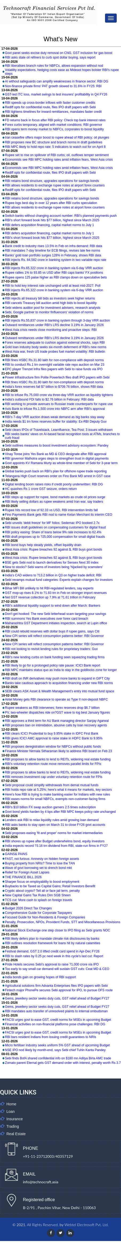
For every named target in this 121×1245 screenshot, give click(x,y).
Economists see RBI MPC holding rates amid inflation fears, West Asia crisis (59, 159)
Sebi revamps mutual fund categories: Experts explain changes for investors (59, 580)
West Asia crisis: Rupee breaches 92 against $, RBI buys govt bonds (53, 549)
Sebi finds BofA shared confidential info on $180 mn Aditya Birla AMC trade (58, 1058)
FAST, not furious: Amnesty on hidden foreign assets (42, 859)
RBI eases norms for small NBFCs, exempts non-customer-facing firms (55, 799)
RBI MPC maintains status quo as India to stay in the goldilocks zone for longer (61, 670)
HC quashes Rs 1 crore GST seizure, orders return (41, 489)
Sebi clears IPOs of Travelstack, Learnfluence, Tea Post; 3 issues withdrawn (59, 430)
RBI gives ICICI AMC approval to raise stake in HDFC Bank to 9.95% (54, 738)
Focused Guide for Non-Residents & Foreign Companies (45, 917)
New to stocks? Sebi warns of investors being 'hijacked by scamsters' (54, 567)
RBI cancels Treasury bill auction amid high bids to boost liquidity (51, 303)
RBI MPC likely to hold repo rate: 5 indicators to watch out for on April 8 (55, 147)
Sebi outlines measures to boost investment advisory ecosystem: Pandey (56, 445)
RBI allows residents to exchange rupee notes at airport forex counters (55, 185)
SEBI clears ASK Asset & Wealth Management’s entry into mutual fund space (59, 691)
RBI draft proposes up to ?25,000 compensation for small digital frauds (55, 537)
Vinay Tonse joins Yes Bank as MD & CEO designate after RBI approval (55, 454)
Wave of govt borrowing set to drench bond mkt (38, 868)
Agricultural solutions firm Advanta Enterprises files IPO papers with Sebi (56, 986)
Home (11, 1104)
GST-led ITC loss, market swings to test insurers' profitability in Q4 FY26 (56, 94)
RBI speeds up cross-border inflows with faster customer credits (50, 103)
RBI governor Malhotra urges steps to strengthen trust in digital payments (57, 458)
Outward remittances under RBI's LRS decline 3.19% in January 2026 (54, 325)
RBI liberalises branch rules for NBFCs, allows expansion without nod (54, 66)
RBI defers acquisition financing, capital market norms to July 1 (49, 225)
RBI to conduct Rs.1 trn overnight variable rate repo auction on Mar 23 (54, 365)
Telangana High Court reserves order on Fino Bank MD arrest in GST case (58, 476)
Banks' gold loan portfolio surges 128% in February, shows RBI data (53, 255)
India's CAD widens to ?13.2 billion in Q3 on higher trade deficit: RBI (53, 575)
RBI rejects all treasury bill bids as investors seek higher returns (50, 298)
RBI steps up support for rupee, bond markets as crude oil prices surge (55, 497)
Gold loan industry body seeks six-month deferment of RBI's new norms (55, 347)
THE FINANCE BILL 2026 (23, 877)
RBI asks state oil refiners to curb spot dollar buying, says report (50, 57)
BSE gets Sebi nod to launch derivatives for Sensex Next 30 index (52, 562)
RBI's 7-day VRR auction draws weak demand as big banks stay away (54, 417)
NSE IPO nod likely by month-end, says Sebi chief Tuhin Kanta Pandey (55, 1050)
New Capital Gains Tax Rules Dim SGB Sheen (38, 895)
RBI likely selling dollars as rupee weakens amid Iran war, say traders (54, 501)
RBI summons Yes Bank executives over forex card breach (46, 619)
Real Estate (16, 1134)
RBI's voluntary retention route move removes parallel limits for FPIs (53, 764)
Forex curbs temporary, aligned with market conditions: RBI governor (53, 125)
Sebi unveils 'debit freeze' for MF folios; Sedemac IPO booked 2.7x (52, 523)
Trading (12, 1126)
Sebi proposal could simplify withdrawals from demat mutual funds (52, 785)
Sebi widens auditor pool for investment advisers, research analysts (52, 308)
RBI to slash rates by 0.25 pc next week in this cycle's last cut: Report (54, 956)
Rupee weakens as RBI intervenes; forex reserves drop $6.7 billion (52, 708)
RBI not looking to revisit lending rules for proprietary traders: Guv (51, 649)
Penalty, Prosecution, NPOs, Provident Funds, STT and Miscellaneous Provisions (62, 922)
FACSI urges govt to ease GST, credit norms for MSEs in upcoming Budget (58, 1020)
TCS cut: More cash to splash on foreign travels (38, 900)
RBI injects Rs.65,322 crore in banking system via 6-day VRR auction (54, 268)
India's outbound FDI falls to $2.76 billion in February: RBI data (49, 399)
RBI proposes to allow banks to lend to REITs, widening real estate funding (58, 759)
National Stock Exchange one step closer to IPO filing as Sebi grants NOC (57, 930)
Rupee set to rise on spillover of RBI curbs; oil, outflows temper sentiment (57, 155)
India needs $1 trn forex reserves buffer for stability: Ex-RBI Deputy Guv (56, 421)
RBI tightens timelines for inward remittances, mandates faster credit (53, 112)
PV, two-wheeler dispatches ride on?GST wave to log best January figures (57, 712)
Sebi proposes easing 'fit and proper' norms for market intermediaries (54, 833)
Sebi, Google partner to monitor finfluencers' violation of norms (49, 312)
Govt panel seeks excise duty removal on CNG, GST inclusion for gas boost (58, 53)
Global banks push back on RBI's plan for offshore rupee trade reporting (56, 471)
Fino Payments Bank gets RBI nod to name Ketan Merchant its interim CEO (58, 515)
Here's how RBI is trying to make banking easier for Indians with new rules (57, 794)
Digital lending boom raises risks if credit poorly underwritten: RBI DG (54, 484)
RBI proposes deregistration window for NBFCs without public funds (53, 746)
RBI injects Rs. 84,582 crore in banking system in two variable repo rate (55, 260)
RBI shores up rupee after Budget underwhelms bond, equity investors (55, 841)
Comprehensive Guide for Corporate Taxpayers (38, 913)
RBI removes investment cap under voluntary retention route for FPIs (54, 777)
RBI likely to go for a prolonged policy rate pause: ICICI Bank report (52, 665)
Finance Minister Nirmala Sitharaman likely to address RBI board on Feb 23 (58, 751)
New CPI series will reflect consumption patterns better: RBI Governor (54, 636)
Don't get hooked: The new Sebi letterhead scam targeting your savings (55, 614)
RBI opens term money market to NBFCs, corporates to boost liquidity (54, 129)
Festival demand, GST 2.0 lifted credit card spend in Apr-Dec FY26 (52, 951)
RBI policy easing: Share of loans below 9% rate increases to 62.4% (53, 532)
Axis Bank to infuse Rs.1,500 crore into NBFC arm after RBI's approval (55, 409)
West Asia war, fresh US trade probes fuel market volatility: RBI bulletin (55, 351)
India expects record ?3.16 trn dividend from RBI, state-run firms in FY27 (56, 846)
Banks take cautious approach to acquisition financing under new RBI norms (59, 683)
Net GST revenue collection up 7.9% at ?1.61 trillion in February (50, 597)
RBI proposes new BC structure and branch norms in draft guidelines (54, 142)
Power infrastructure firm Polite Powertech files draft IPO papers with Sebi (57, 377)
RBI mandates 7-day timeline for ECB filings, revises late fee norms (52, 250)
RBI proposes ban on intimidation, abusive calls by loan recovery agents (56, 725)
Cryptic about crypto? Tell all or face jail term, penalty (42, 891)
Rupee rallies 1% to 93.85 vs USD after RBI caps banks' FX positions (54, 272)
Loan (10, 1111)
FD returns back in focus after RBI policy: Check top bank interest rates (55, 120)
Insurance (14, 1119)
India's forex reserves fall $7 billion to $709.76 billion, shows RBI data (54, 387)
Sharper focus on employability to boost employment (42, 882)
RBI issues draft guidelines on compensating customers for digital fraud (55, 527)
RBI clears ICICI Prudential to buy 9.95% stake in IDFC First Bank (51, 733)
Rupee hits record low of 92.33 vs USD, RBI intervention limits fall (51, 510)
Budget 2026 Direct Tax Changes (28, 908)
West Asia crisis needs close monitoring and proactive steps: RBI (51, 330)
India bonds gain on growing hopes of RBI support (40, 977)
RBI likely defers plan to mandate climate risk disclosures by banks (52, 938)
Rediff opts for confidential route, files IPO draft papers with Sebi (50, 107)
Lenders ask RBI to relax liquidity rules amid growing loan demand (52, 820)
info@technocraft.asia (40, 1182)
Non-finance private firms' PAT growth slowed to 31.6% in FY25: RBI (53, 86)
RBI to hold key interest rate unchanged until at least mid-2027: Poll (52, 286)
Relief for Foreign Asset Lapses (27, 872)
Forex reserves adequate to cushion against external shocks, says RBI (55, 342)
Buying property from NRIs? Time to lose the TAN (40, 863)
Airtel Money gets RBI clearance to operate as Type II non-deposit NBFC (56, 699)
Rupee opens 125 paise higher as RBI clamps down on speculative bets (56, 277)
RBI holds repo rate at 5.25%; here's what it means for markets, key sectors (58, 790)
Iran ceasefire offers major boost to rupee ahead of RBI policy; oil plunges (57, 137)
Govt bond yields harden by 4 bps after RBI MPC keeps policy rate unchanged (60, 812)
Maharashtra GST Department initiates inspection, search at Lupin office (56, 623)
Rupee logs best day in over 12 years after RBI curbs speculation (51, 203)
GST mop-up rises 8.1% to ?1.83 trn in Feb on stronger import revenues (56, 593)
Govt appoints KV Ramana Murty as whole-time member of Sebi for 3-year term (61, 463)
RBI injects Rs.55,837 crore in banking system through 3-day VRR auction (57, 320)
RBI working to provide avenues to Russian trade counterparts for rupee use (59, 404)
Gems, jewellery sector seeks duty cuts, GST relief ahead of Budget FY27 (57, 998)
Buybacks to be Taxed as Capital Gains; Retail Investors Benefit (50, 886)
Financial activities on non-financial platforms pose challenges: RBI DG (55, 1024)
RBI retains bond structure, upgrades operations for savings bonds (52, 181)
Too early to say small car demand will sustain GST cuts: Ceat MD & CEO (57, 969)
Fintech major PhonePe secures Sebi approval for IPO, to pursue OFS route (59, 990)
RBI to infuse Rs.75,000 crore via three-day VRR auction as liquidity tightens (59, 395)
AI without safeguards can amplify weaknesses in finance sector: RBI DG (56, 81)
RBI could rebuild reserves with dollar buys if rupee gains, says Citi (52, 631)
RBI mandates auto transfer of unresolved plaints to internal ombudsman (56, 1011)
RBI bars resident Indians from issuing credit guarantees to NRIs (50, 1037)
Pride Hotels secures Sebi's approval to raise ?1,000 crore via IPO (52, 964)
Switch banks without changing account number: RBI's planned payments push (61, 216)
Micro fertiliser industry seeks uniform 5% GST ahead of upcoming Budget (57, 1045)
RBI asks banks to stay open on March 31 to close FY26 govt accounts (55, 825)
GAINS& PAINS (16, 854)
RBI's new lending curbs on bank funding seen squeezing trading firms (55, 657)
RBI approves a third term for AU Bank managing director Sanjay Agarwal (57, 721)
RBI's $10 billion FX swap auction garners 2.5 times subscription (50, 807)
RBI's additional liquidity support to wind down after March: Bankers (52, 605)
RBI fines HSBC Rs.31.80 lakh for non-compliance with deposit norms (54, 360)
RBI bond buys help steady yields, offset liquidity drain (43, 545)
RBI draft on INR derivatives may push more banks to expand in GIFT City (57, 678)
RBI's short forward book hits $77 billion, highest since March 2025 (52, 220)
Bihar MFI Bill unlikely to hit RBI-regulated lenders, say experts (49, 588)
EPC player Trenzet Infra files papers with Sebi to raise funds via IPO (54, 369)
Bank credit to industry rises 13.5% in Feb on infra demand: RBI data (53, 246)
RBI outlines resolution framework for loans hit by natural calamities (52, 943)
